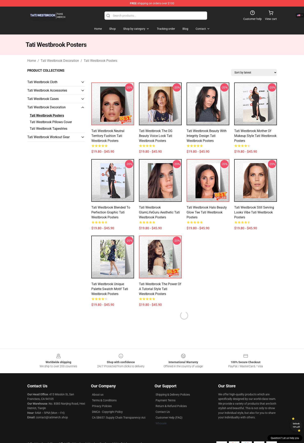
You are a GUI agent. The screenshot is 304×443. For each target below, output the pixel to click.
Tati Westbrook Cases (43, 99)
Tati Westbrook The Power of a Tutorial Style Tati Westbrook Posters (160, 289)
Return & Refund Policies (171, 406)
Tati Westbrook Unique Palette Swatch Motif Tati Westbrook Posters (109, 289)
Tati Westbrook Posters (100, 61)
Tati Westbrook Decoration (60, 61)
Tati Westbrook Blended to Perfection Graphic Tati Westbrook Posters (110, 212)
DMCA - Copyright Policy (107, 411)
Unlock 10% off (296, 425)
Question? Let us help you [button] (285, 438)
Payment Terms (166, 400)
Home (31, 61)
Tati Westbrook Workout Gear (48, 137)
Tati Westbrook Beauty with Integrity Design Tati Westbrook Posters (207, 136)
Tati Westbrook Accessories (47, 90)
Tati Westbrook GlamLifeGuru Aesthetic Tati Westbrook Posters (159, 212)
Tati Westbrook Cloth (42, 82)
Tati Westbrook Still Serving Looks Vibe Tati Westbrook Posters (254, 212)
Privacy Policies (102, 406)
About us (97, 394)
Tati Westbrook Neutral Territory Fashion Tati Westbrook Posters (107, 136)
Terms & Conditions (104, 400)
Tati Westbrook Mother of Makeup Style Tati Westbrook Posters (255, 136)
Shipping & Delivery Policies (173, 394)
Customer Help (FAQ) (169, 417)
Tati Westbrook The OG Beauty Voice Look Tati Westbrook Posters (155, 136)
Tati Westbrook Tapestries (48, 129)
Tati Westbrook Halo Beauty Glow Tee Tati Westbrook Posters (207, 212)
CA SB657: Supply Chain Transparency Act (119, 417)
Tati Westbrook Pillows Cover (51, 122)
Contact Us (163, 411)
